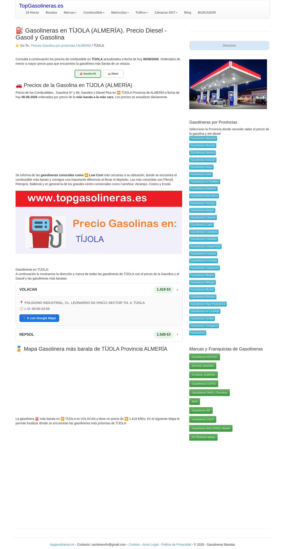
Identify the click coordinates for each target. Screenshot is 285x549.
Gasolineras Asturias (203, 160)
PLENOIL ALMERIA (203, 374)
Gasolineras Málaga (202, 282)
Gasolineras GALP (203, 419)
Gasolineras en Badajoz (205, 181)
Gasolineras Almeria (202, 152)
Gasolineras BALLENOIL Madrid (211, 428)
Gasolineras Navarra (203, 296)
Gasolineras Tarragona (204, 325)
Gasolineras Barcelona (204, 195)
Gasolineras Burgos (202, 210)
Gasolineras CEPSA (204, 383)
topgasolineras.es (62, 544)
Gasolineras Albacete (203, 138)
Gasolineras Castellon (204, 239)
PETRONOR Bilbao (203, 437)
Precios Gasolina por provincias (53, 45)
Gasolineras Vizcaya (203, 203)
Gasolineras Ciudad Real (205, 246)
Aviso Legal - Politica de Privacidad (167, 544)
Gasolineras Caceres (203, 217)
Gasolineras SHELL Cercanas (209, 392)
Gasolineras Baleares (203, 188)
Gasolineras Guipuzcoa (204, 267)
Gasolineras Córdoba (203, 253)
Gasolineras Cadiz (201, 224)
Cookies (134, 544)
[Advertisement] (99, 133)
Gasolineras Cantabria (204, 232)
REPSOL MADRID (203, 365)
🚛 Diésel (113, 74)
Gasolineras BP (201, 410)
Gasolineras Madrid (202, 275)
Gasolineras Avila (201, 174)
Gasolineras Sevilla (202, 318)
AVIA (194, 401)
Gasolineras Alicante (203, 145)
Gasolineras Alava (201, 167)
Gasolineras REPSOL (205, 356)
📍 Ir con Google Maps (39, 318)
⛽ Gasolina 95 (88, 74)
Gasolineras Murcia (202, 289)
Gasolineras (198, 332)
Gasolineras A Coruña (204, 260)
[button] (70, 12)
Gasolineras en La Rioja (205, 311)
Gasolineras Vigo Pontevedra (208, 304)
